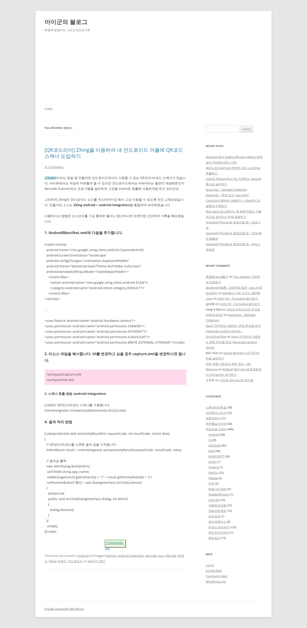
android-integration (131, 556)
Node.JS (213, 467)
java (160, 556)
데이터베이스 (217, 522)
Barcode (151, 556)
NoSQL (213, 473)
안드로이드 (75, 561)
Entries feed (214, 571)
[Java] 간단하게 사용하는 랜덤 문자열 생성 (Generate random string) (233, 342)
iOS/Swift (214, 445)
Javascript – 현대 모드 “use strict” (227, 195)
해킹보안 (214, 538)
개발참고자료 (217, 505)
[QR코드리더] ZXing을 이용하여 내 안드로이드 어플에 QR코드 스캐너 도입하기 (114, 152)
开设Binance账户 (217, 277)
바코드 (62, 561)
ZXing (52, 561)
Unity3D (213, 500)
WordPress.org (216, 581)
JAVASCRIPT (216, 456)
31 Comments (54, 167)
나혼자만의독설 (216, 407)
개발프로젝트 (217, 511)
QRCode (170, 556)
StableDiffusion (218, 494)
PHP (211, 483)
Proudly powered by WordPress (64, 609)
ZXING (50, 178)
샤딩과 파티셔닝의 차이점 (243, 309)
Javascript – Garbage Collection (226, 190)
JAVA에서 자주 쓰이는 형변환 (241, 293)
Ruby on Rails (217, 489)
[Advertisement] (153, 70)
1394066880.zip (114, 544)
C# (210, 440)
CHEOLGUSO (214, 315)
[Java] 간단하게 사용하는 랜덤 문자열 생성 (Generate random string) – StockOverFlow (233, 331)
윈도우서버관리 (218, 532)
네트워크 (214, 516)
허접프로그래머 (216, 429)
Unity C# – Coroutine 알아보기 (237, 298)
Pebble (213, 478)
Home (49, 109)
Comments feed (216, 576)
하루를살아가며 (216, 424)
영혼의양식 (213, 418)
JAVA (211, 451)
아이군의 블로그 (66, 22)
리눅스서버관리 (218, 527)
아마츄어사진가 (216, 413)
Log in (210, 565)
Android (83, 556)
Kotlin (212, 462)
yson (209, 298)
